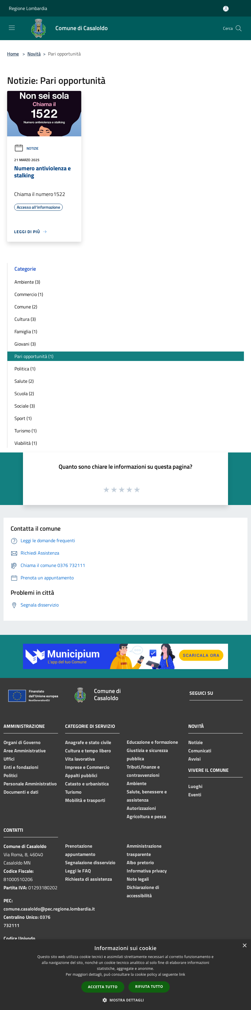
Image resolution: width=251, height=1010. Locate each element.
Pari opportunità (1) (33, 356)
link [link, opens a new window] (182, 974)
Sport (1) (23, 418)
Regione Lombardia (28, 8)
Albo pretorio (140, 862)
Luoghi (195, 786)
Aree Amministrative (25, 750)
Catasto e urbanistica (87, 783)
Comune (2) (25, 306)
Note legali (138, 878)
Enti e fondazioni (21, 767)
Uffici (9, 758)
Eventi (194, 794)
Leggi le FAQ (78, 870)
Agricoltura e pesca (146, 816)
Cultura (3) (25, 319)
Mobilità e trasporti (85, 800)
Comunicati (199, 750)
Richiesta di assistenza (88, 878)
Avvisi (194, 758)
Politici (10, 775)
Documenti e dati (21, 791)
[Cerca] (238, 28)
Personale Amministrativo (30, 783)
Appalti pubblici (81, 775)
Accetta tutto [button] (103, 986)
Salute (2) (24, 381)
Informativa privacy (147, 870)
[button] (125, 1000)
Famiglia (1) (25, 331)
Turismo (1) (25, 430)
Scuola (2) (24, 393)
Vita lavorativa (80, 758)
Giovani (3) (25, 343)
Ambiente (136, 783)
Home (13, 53)
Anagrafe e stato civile (88, 742)
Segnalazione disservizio (90, 862)
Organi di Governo (22, 742)
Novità (34, 53)
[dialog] (125, 974)
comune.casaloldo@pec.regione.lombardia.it (49, 908)
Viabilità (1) (25, 443)
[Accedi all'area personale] (226, 9)
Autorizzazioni (141, 808)
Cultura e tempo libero (88, 750)
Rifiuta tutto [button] (149, 986)
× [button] (244, 946)
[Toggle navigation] (11, 27)
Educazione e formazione (152, 742)
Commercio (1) (28, 294)
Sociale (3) (24, 405)
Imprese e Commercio (87, 767)
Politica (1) (24, 368)
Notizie (26, 148)
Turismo (73, 791)
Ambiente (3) (27, 281)
